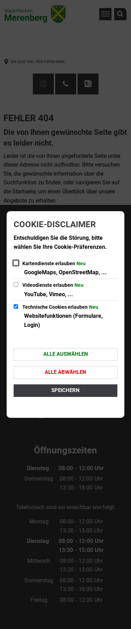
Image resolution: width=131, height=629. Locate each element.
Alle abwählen (65, 372)
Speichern (65, 390)
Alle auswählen (65, 354)
